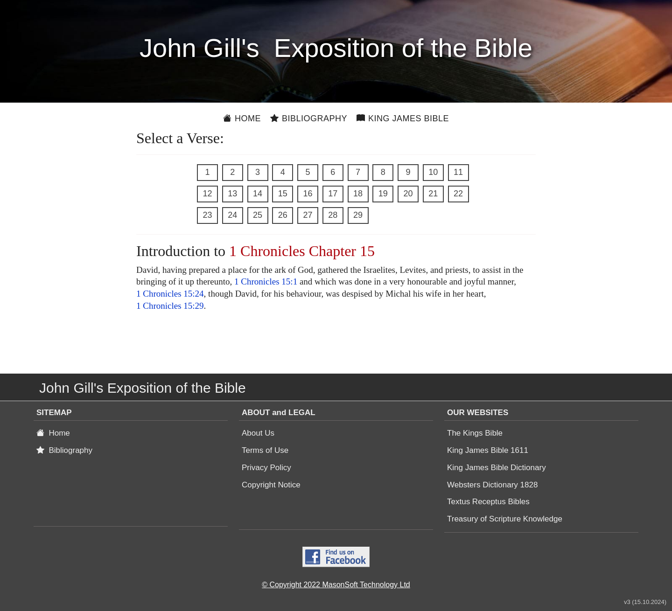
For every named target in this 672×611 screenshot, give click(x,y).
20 (408, 193)
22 (458, 193)
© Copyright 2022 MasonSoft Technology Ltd (336, 585)
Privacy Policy (266, 467)
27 (307, 215)
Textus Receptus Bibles (488, 501)
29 (358, 215)
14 (257, 193)
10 (433, 172)
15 (282, 193)
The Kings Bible (475, 433)
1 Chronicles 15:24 (170, 294)
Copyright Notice (271, 484)
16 (307, 193)
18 (358, 193)
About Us (258, 433)
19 (383, 193)
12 (207, 193)
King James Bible (403, 118)
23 (207, 215)
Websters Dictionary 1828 (492, 484)
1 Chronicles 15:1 (265, 281)
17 (332, 193)
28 (332, 215)
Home (242, 118)
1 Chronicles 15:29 (170, 306)
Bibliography (308, 118)
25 (257, 215)
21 (433, 193)
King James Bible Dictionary (496, 467)
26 (282, 215)
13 (232, 193)
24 (232, 215)
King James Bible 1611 (487, 450)
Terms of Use (265, 450)
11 (458, 172)
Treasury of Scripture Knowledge (504, 518)
